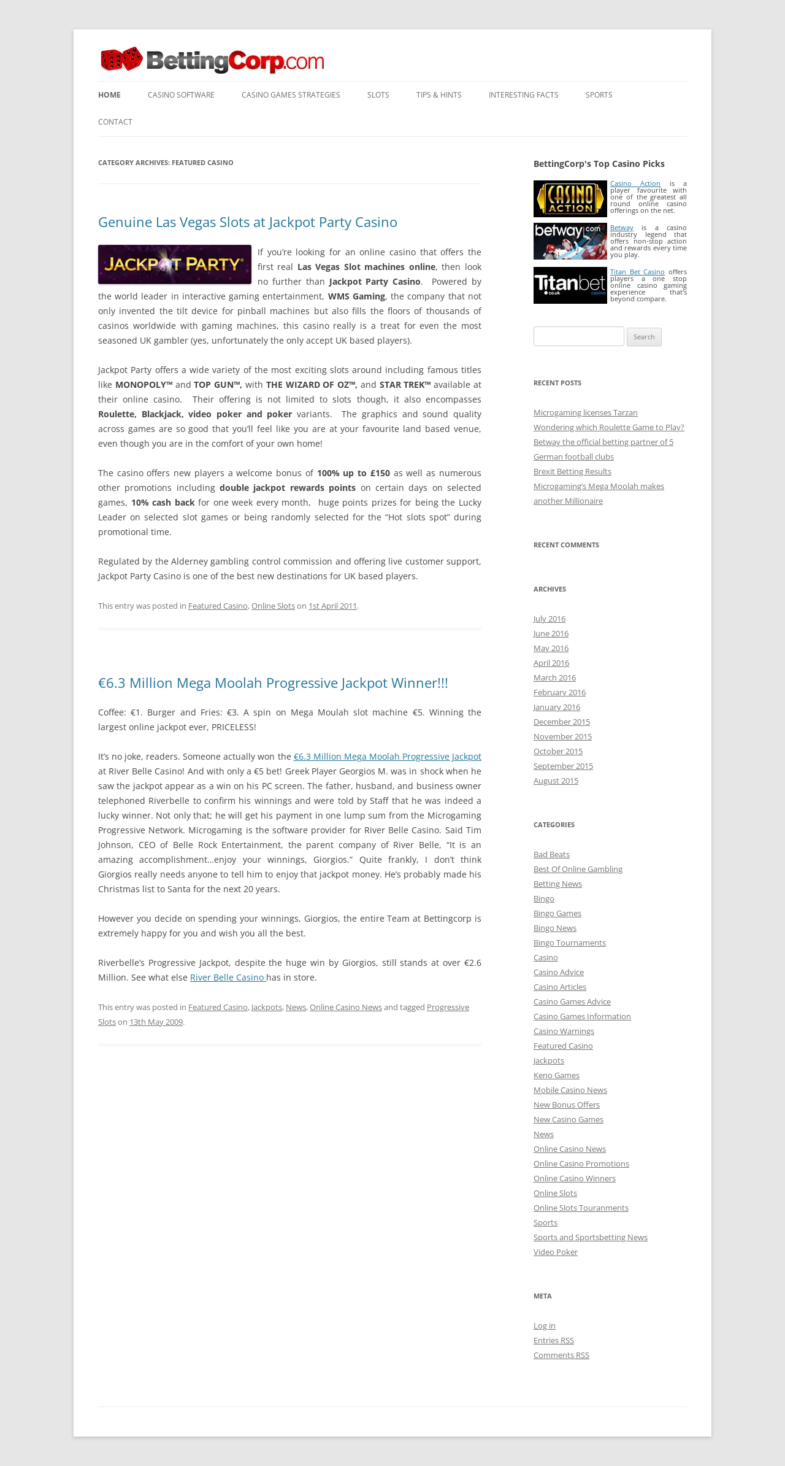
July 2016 (549, 618)
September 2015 (563, 765)
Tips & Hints (439, 95)
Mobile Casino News (570, 1089)
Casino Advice (559, 972)
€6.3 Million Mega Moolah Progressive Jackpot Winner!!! (273, 682)
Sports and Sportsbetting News (591, 1237)
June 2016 (551, 633)
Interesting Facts (524, 95)
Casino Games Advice (572, 1001)
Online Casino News (346, 1007)
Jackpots (266, 1007)
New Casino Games (568, 1119)
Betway (622, 227)
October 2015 (558, 751)
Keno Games (557, 1075)
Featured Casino (218, 605)
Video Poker (556, 1251)
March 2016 (555, 677)
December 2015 (562, 721)
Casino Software (181, 95)
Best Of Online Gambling (578, 868)
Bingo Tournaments (570, 942)
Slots (378, 95)
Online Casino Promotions (581, 1163)
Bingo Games (557, 913)
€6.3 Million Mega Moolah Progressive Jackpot (387, 756)
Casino (546, 957)
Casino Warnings (564, 1030)
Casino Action (635, 183)
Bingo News (555, 927)
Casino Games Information (582, 1016)
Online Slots (273, 605)
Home (109, 95)
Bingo (544, 898)
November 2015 (563, 736)
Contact (115, 122)
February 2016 (560, 692)
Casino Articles (560, 986)
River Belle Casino (228, 977)
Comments (561, 1354)
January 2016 (557, 706)
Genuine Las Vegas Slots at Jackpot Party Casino (247, 221)
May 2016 (551, 648)
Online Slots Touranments (581, 1207)
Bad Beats (552, 854)
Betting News (558, 883)
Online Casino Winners (575, 1178)
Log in (545, 1325)
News (296, 1007)
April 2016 (551, 662)
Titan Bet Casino (637, 271)
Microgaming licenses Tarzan (586, 412)
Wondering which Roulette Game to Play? (609, 427)
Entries (554, 1340)
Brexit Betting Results (572, 471)
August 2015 (556, 780)
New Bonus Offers (567, 1104)
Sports (599, 95)
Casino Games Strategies (291, 95)
